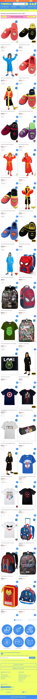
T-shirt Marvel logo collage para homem (8, 443)
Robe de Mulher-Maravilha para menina (26, 210)
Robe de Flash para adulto (23, 177)
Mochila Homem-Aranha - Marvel (7, 576)
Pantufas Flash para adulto (6, 44)
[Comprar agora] (17, 50)
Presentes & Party (32, 6)
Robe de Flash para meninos (6, 177)
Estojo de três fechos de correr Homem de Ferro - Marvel (9, 610)
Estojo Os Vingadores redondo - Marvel (26, 443)
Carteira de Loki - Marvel (5, 376)
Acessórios (22, 6)
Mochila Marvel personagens (24, 343)
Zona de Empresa (21, 678)
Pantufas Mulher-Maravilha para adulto (26, 111)
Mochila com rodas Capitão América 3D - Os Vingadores (26, 543)
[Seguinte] (22, 620)
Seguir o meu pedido (18, 668)
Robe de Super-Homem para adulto (7, 277)
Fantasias (13, 6)
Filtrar (4, 16)
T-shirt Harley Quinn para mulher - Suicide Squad (9, 509)
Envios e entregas (4, 675)
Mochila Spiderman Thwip (23, 576)
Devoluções (3, 677)
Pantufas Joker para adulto (24, 144)
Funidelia (2, 10)
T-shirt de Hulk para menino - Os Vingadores (9, 343)
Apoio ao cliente (18, 664)
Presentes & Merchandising (8, 10)
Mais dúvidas (3, 678)
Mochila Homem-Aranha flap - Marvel (25, 277)
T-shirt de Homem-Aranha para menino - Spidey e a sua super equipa (27, 477)
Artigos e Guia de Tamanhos (6, 676)
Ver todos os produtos (32, 619)
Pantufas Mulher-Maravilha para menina (8, 210)
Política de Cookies (21, 677)
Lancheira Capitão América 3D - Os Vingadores (27, 609)
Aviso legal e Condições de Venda (24, 675)
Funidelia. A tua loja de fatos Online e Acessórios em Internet (6, 4)
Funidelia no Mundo (22, 674)
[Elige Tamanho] (3, 50)
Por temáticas (5, 6)
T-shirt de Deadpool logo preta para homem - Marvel (27, 510)
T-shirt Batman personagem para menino (26, 410)
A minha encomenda (4, 674)
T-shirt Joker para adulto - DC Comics (7, 542)
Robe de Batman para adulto (24, 376)
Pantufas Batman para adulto (24, 44)
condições (13, 660)
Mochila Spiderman (22, 310)
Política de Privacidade (22, 676)
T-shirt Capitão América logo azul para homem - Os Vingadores (9, 410)
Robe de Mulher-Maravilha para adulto (8, 111)
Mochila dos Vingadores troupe (6, 310)
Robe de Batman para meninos (6, 476)
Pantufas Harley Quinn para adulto (7, 144)
